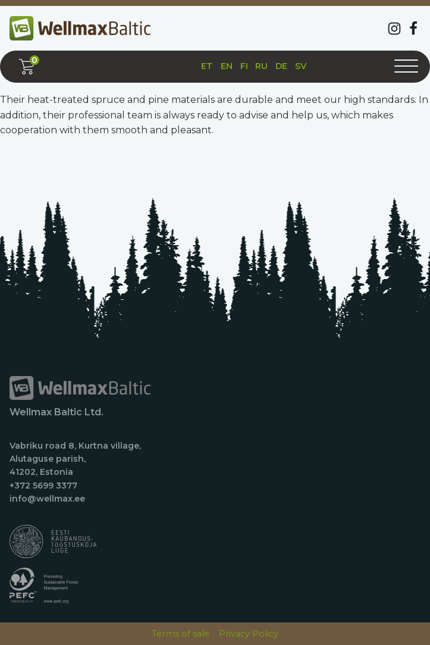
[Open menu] (406, 67)
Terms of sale (180, 633)
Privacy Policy (248, 633)
